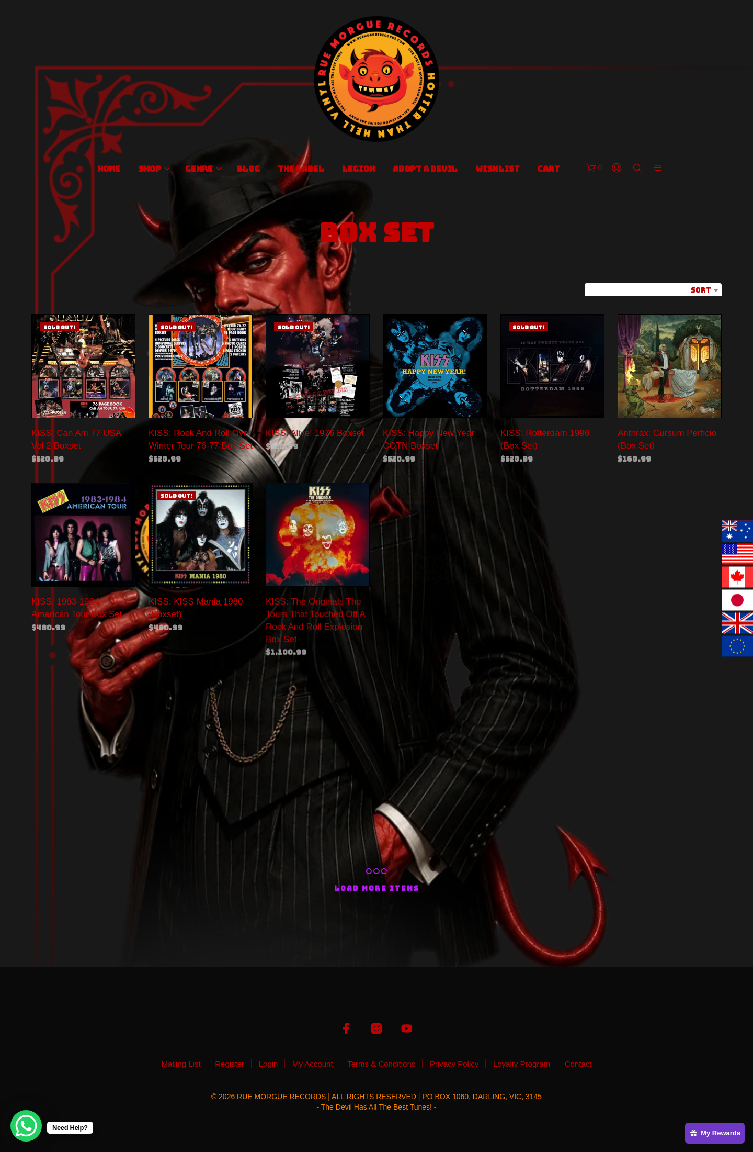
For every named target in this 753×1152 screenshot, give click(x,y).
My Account (312, 1063)
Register (229, 1063)
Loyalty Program (521, 1063)
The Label (301, 169)
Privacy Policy (454, 1063)
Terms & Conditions (381, 1063)
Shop (150, 169)
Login (268, 1063)
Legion (358, 169)
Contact (578, 1063)
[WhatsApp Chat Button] (26, 1126)
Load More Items (376, 888)
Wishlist (498, 169)
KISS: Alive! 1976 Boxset (315, 433)
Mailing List (181, 1063)
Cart (549, 169)
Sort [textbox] (701, 290)
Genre (199, 169)
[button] (594, 168)
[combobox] (653, 290)
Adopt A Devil (425, 169)
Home (108, 169)
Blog (248, 169)
